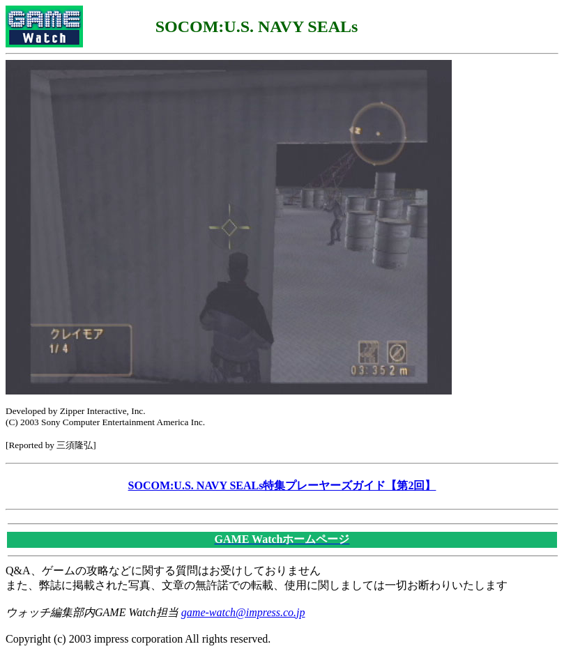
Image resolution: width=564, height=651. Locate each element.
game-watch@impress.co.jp (243, 612)
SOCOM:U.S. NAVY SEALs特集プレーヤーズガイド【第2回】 (282, 485)
